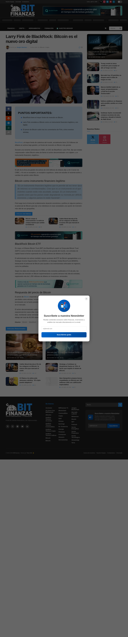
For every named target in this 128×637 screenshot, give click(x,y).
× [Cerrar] (86, 299)
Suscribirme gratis (64, 335)
